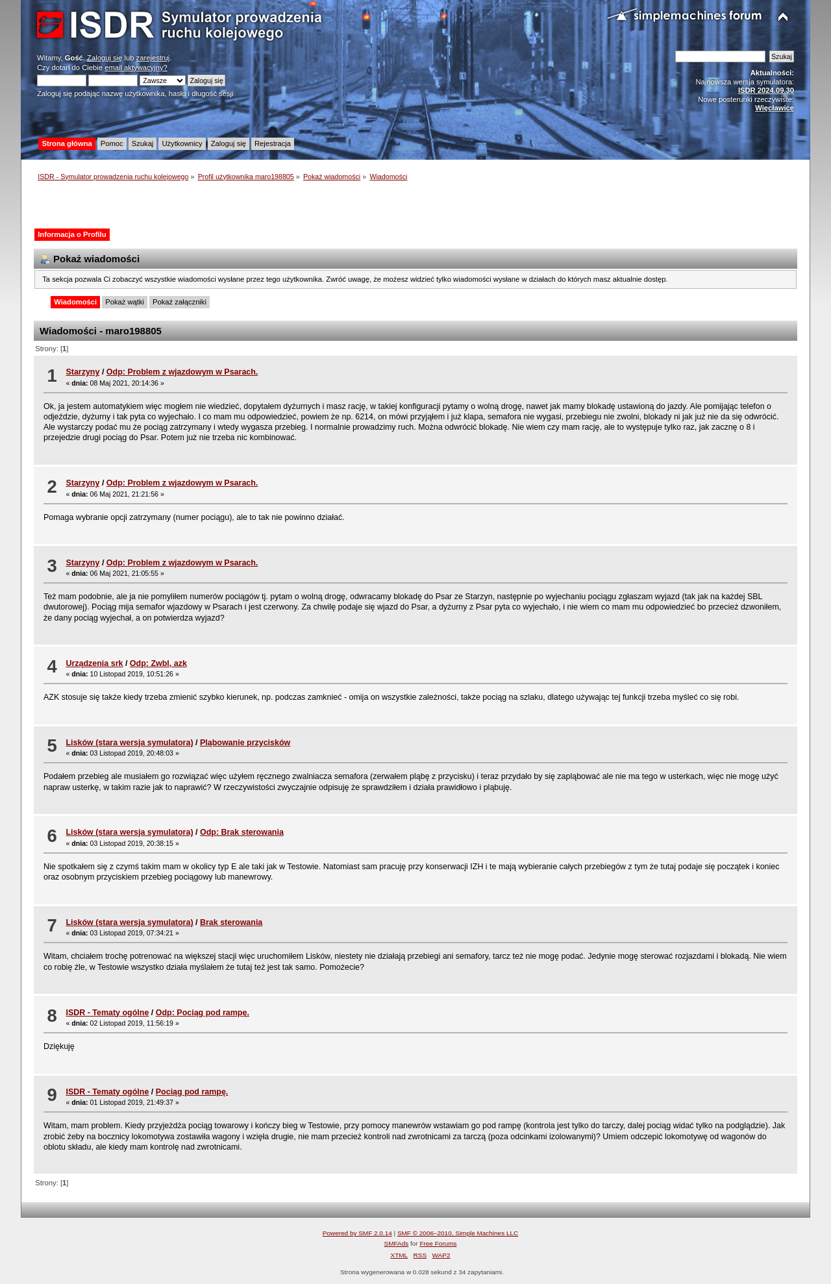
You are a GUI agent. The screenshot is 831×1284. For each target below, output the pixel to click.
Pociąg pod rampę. (192, 1091)
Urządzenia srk (94, 663)
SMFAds (396, 1243)
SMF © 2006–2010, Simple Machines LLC (457, 1233)
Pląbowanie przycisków (245, 742)
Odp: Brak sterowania (242, 832)
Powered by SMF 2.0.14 (357, 1233)
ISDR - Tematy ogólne (107, 1012)
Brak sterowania (231, 922)
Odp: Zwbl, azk (158, 663)
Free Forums (437, 1243)
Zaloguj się (104, 58)
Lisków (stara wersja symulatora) (129, 742)
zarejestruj (153, 58)
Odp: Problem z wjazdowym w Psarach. (182, 372)
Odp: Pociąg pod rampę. (202, 1012)
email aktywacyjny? (136, 67)
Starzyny (82, 372)
